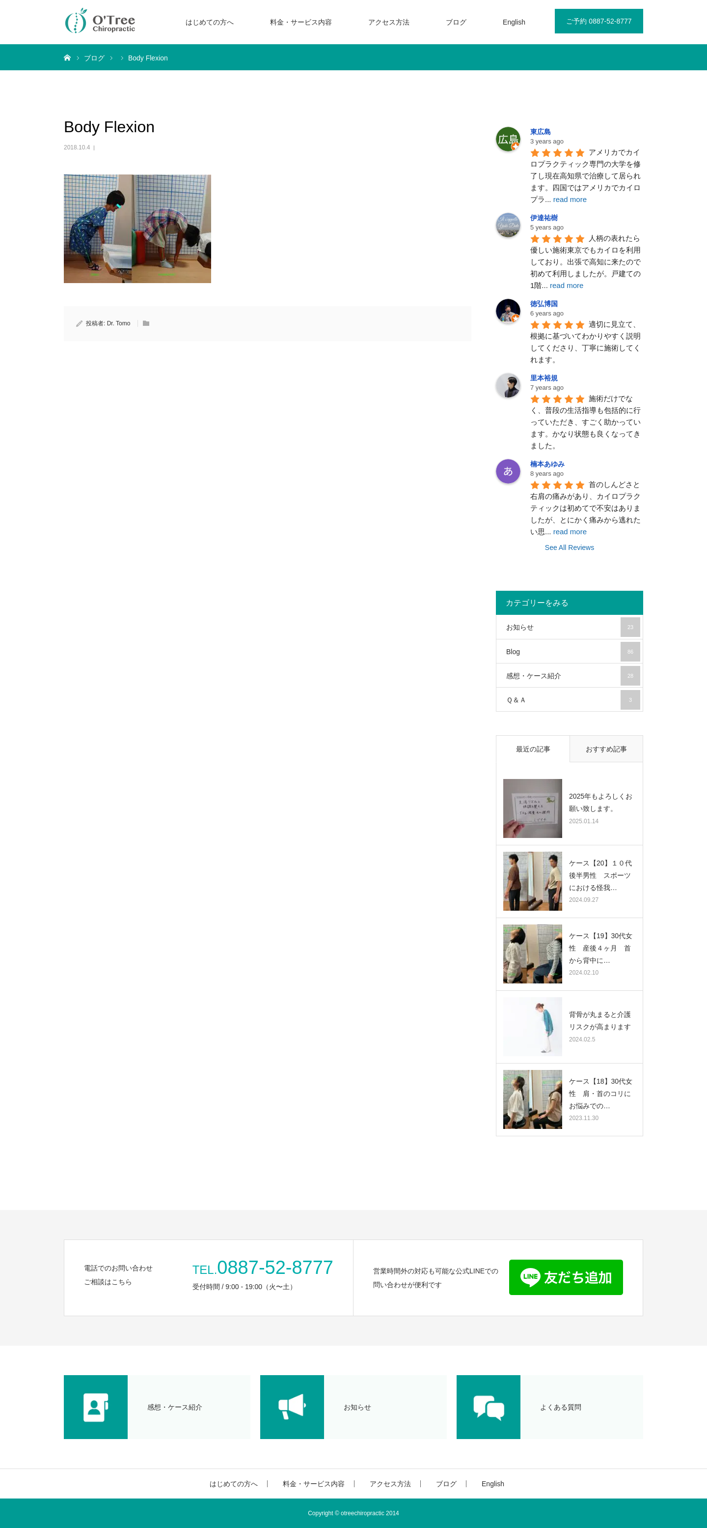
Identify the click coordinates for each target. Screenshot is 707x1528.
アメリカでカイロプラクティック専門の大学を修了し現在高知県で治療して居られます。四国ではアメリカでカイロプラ (585, 175)
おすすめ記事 (606, 749)
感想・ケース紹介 (573, 676)
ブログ (456, 22)
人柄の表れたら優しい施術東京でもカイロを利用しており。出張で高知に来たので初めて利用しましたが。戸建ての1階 (585, 261)
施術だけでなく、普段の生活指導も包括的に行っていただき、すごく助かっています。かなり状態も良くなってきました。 (585, 422)
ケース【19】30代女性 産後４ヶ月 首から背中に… (600, 948)
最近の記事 (533, 749)
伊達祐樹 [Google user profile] (544, 218)
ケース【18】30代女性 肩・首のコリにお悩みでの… (600, 1093)
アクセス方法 (388, 22)
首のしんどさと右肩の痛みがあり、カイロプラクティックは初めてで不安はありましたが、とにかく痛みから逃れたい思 (585, 508)
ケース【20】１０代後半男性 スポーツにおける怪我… (600, 875)
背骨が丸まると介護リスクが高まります (600, 1020)
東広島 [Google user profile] (540, 132)
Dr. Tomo (119, 323)
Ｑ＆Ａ (573, 700)
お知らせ (573, 627)
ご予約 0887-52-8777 (598, 21)
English (514, 22)
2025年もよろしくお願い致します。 (600, 802)
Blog (573, 652)
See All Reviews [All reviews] (569, 547)
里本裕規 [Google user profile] (544, 378)
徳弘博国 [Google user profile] (544, 304)
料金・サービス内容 (301, 22)
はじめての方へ (210, 22)
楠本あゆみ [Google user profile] (547, 464)
